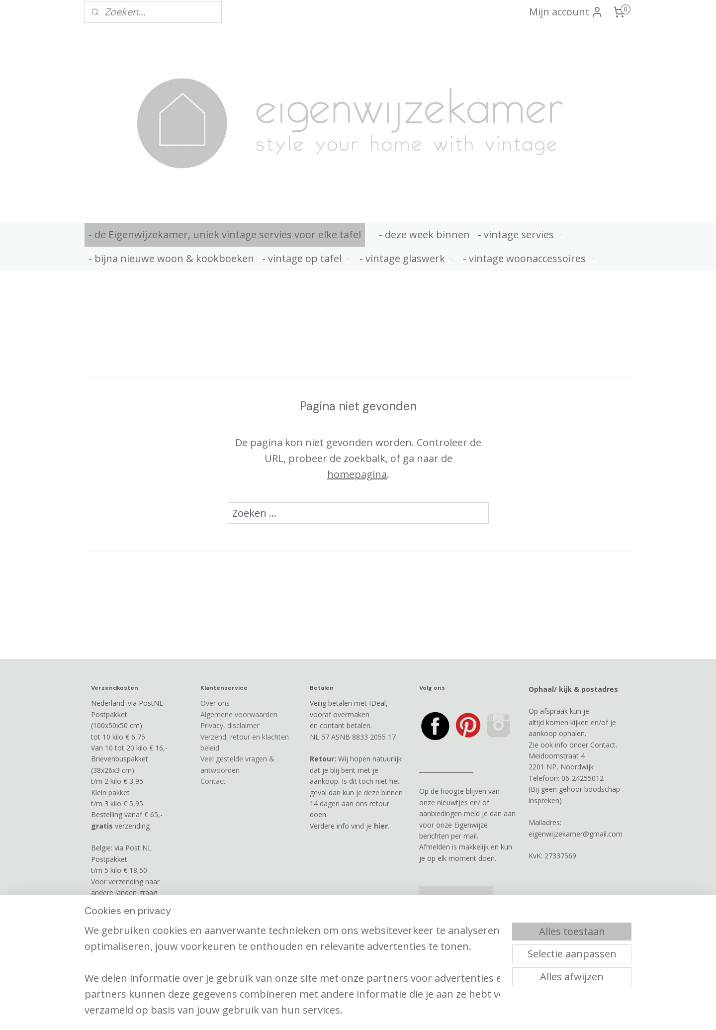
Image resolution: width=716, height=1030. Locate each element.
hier (381, 826)
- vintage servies (521, 234)
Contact (213, 781)
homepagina (357, 474)
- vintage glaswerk (407, 258)
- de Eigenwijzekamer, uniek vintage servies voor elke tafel (225, 234)
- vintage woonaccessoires (529, 258)
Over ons (215, 703)
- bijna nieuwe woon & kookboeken (171, 258)
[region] (292, 960)
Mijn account (566, 11)
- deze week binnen (424, 234)
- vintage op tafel (307, 258)
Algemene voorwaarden (238, 714)
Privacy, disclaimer (230, 725)
